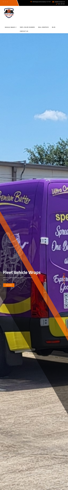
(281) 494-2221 (61, 4)
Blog (53, 27)
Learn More (9, 285)
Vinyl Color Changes (27, 27)
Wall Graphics (43, 27)
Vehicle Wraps (10, 27)
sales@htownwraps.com (59, 2)
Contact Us (24, 31)
